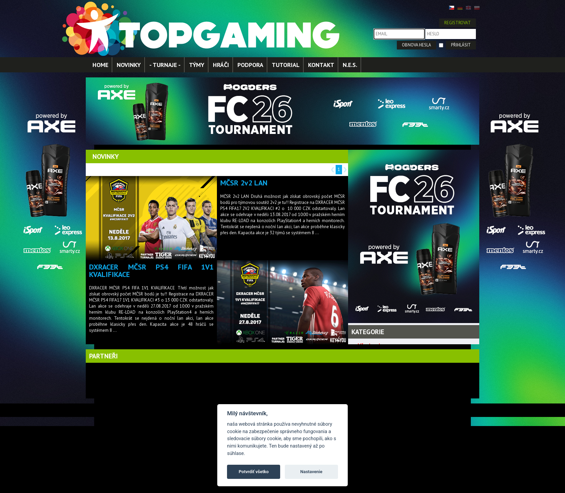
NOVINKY (129, 65)
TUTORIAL (286, 65)
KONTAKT (321, 65)
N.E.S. (350, 65)
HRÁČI (221, 65)
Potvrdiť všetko (254, 471)
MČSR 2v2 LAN (243, 182)
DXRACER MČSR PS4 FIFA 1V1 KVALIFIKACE (151, 270)
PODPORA (250, 65)
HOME (100, 65)
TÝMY (196, 65)
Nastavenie (311, 471)
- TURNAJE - (165, 65)
